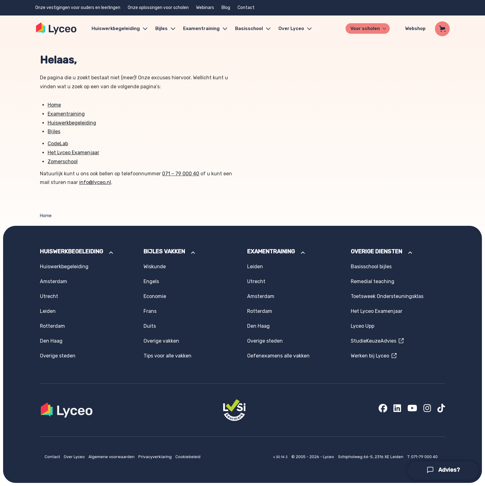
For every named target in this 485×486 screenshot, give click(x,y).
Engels (151, 281)
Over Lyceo (75, 456)
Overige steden (57, 356)
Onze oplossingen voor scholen (158, 7)
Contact (246, 7)
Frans (150, 311)
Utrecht (49, 296)
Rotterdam (52, 326)
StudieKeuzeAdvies (377, 341)
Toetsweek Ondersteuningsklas (387, 296)
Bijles (161, 28)
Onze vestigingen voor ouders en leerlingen (77, 7)
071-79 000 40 (424, 456)
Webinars (205, 7)
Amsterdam (53, 281)
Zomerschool (63, 161)
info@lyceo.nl (95, 182)
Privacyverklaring (155, 456)
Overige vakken (161, 341)
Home (54, 105)
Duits (150, 326)
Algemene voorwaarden (111, 456)
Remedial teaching (372, 281)
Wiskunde (155, 266)
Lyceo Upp (362, 326)
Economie (155, 296)
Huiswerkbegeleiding (116, 28)
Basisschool (249, 28)
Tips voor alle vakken (167, 356)
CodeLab (58, 144)
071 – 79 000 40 (180, 174)
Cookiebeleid (187, 456)
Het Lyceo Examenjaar (73, 152)
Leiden (48, 311)
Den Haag (51, 341)
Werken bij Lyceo (374, 356)
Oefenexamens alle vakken (278, 356)
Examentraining (201, 28)
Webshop (415, 28)
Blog (225, 7)
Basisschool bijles (371, 266)
